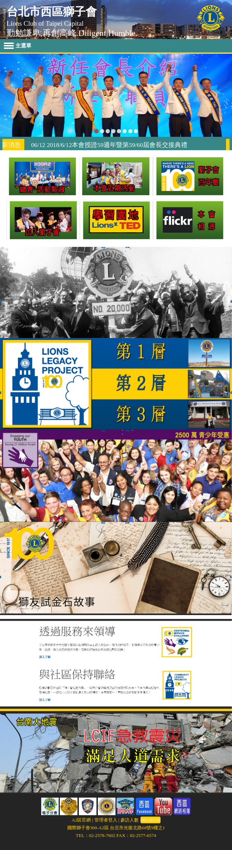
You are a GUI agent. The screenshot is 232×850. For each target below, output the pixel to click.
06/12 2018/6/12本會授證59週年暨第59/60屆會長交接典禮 (113, 144)
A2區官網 (81, 820)
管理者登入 (105, 820)
